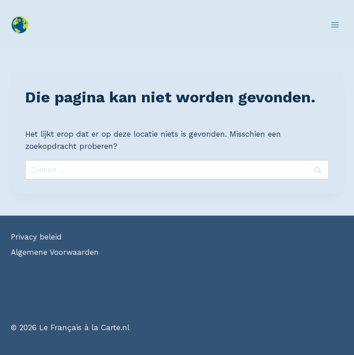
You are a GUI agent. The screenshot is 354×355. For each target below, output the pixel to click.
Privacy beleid (36, 236)
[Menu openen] (334, 25)
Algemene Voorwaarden (55, 252)
